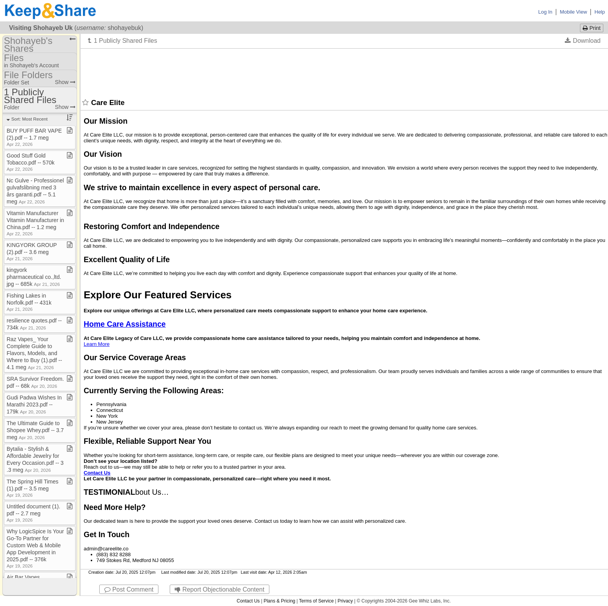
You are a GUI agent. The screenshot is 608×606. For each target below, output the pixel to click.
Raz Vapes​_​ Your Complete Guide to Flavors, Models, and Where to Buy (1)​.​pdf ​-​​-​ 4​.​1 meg (34, 353)
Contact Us (248, 601)
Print (592, 28)
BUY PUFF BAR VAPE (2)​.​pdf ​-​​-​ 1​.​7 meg (34, 137)
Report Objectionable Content (219, 589)
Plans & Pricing (279, 601)
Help (599, 12)
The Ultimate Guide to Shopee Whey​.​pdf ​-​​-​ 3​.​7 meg (35, 430)
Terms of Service (316, 601)
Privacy (345, 601)
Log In (545, 12)
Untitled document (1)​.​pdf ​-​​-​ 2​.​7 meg (33, 512)
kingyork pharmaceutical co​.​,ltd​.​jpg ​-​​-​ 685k (34, 277)
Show (65, 82)
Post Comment (128, 589)
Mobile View (573, 12)
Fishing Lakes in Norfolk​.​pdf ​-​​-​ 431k (29, 302)
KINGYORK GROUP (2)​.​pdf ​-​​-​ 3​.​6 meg (32, 251)
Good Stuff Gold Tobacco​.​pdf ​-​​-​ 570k (30, 162)
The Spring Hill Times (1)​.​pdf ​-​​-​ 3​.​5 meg (32, 487)
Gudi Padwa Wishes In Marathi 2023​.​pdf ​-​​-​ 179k (34, 404)
